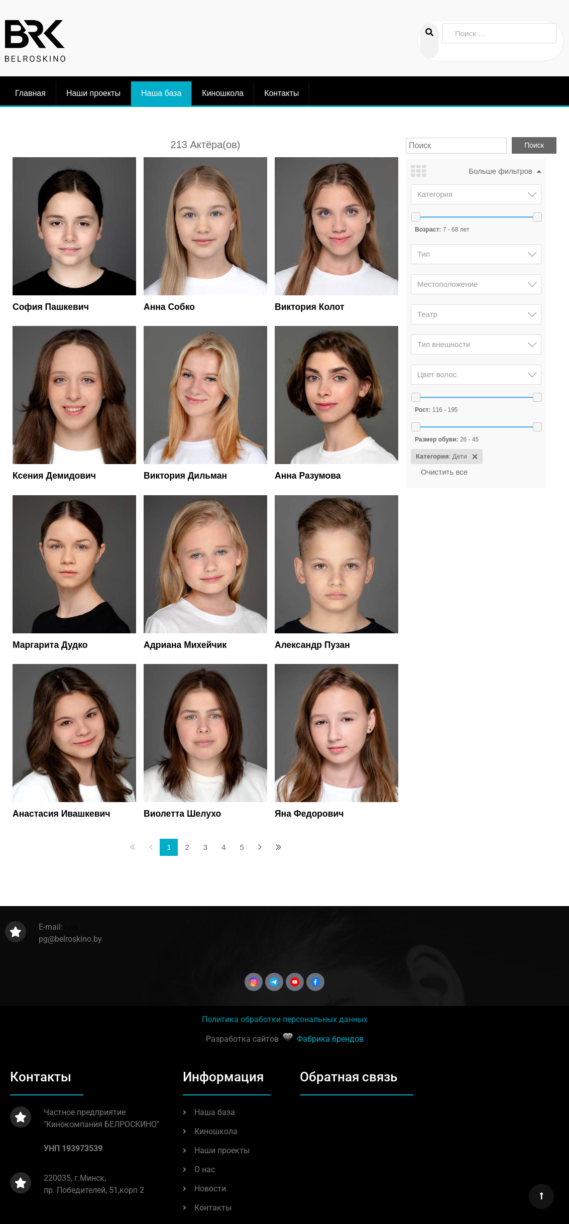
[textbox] (479, 194)
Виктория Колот (310, 307)
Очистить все (444, 472)
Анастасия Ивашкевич (61, 814)
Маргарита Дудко (50, 645)
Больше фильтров (500, 171)
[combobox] (476, 194)
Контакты (281, 93)
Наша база (166, 97)
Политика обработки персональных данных (285, 1019)
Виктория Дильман (185, 476)
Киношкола (223, 93)
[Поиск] (456, 146)
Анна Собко (169, 307)
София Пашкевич (51, 307)
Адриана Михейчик (185, 645)
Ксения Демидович (54, 476)
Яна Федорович (309, 814)
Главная (30, 93)
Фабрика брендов (330, 1039)
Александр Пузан (312, 645)
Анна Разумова (307, 476)
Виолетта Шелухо (182, 814)
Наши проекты (93, 93)
